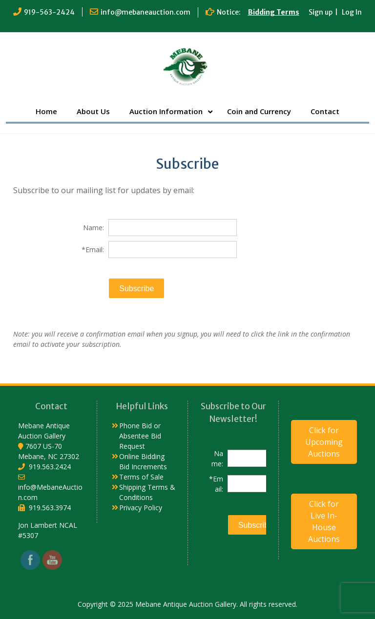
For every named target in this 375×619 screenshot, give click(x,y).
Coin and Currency (259, 111)
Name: (93, 227)
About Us (93, 111)
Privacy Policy (140, 507)
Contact (325, 111)
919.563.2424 (50, 466)
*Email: (93, 249)
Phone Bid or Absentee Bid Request (140, 436)
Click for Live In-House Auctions (324, 521)
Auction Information (166, 111)
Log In (352, 12)
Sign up (321, 12)
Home (46, 111)
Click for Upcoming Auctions (324, 442)
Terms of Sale (141, 476)
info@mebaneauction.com (145, 12)
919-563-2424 (49, 12)
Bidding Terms (273, 12)
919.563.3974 (50, 507)
